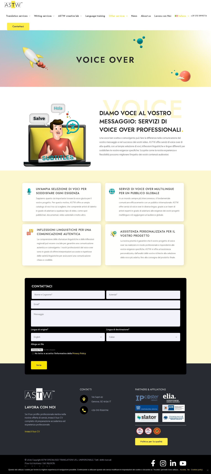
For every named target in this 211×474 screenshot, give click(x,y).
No (188, 470)
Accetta (183, 470)
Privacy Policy (79, 353)
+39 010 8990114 (99, 410)
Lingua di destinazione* (117, 330)
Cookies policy (197, 470)
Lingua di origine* (39, 330)
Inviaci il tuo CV (32, 432)
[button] (199, 16)
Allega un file (37, 344)
